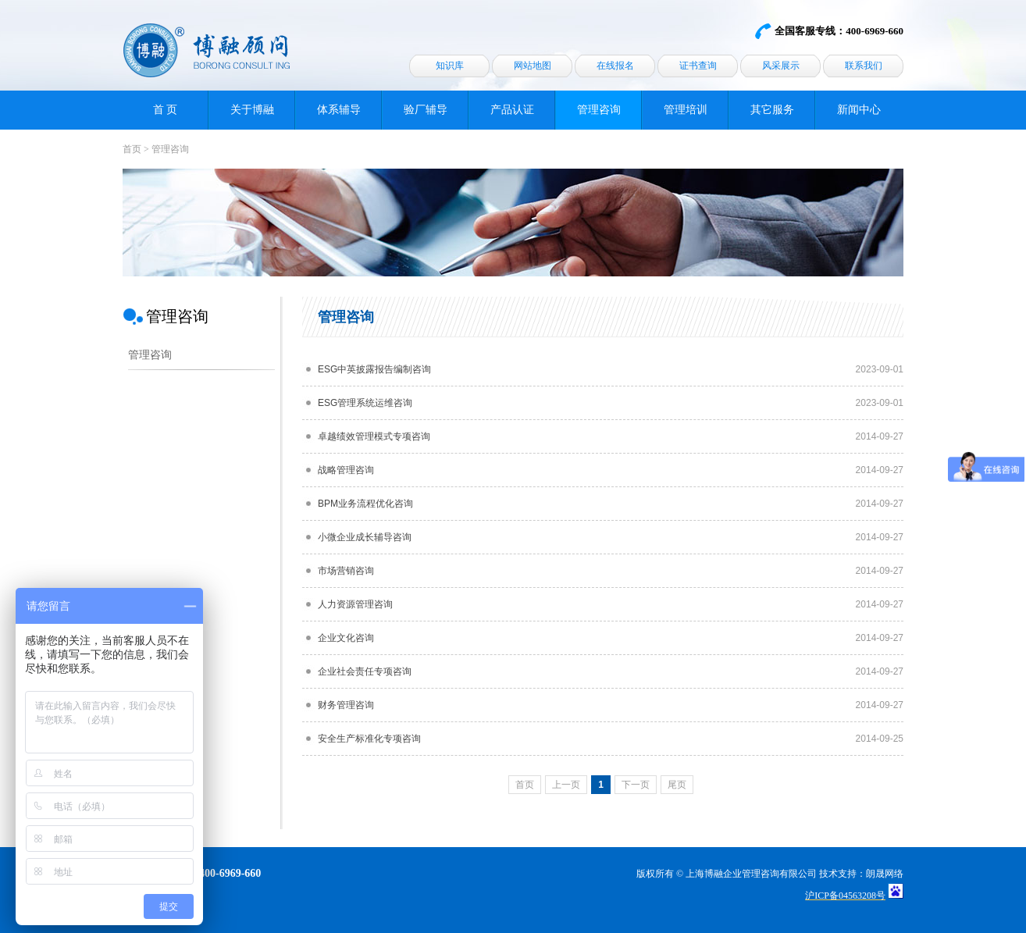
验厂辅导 (425, 110)
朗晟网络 (884, 873)
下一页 (636, 784)
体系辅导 (339, 110)
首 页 (165, 110)
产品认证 (512, 110)
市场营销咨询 (346, 570)
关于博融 (252, 110)
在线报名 (615, 65)
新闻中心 (859, 110)
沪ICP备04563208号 (845, 895)
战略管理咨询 (346, 470)
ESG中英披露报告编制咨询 (374, 369)
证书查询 (698, 65)
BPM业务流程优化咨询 (365, 503)
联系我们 (863, 65)
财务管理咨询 (346, 705)
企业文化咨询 (346, 637)
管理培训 (685, 110)
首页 (132, 149)
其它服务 (772, 110)
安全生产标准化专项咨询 (369, 738)
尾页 (677, 784)
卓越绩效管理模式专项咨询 (374, 436)
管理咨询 (599, 110)
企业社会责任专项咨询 (364, 671)
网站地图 (532, 65)
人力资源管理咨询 (355, 604)
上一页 (566, 784)
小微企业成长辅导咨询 (364, 537)
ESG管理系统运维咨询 (365, 402)
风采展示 (781, 65)
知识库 (450, 65)
